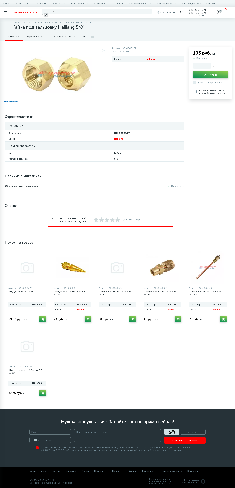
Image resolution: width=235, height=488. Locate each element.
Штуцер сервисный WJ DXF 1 (24, 291)
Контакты (211, 3)
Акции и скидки (24, 3)
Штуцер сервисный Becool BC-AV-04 (25, 371)
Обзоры (131, 471)
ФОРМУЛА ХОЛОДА (25, 12)
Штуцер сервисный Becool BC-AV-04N (206, 293)
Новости (119, 3)
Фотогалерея (166, 3)
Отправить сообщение (185, 440)
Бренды (41, 3)
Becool (80, 309)
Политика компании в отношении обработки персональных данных (160, 481)
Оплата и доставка (191, 3)
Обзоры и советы (141, 3)
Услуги (85, 471)
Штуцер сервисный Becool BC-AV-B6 (161, 293)
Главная (6, 3)
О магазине (101, 3)
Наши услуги (79, 3)
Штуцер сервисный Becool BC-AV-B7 (116, 293)
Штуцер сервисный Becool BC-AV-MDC (71, 293)
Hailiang (150, 59)
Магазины (58, 3)
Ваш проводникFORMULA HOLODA (194, 481)
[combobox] (35, 440)
